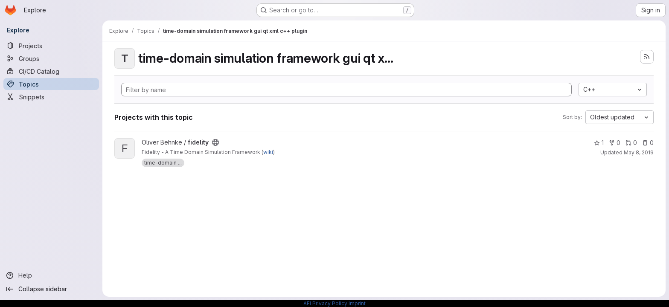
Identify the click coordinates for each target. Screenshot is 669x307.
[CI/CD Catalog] (51, 71)
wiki (268, 152)
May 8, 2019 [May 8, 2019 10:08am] (639, 152)
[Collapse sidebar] (51, 289)
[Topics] (51, 84)
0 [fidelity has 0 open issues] (648, 142)
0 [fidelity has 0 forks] (614, 142)
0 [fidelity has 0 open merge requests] (631, 142)
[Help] (51, 275)
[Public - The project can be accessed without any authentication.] (215, 142)
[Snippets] (51, 97)
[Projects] (51, 46)
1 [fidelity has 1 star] (599, 142)
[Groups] (51, 58)
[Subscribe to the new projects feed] (647, 57)
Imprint (357, 303)
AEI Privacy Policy (325, 303)
